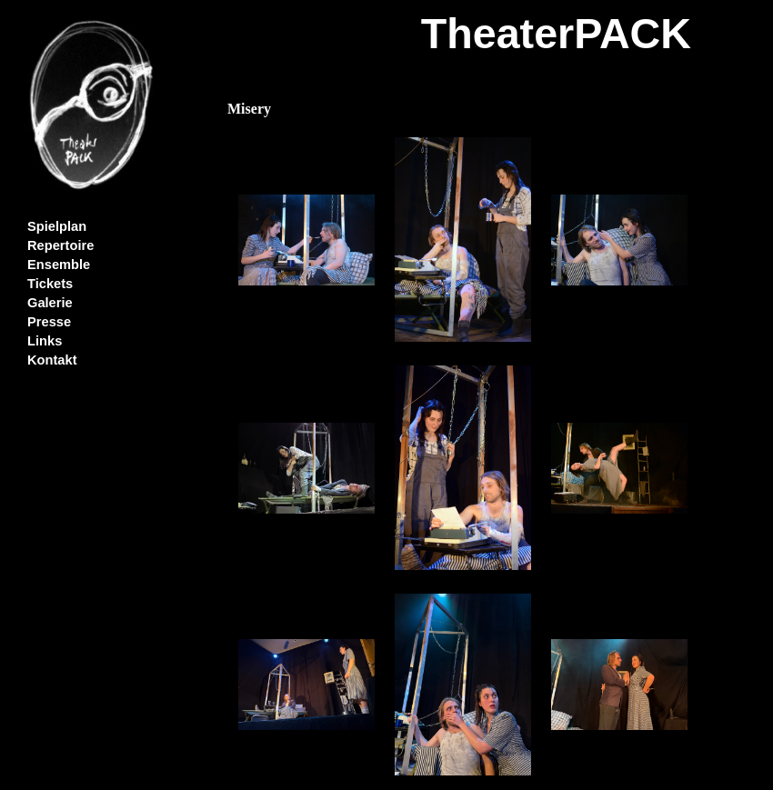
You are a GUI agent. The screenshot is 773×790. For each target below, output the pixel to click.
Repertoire (60, 245)
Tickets (50, 283)
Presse (49, 322)
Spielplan (56, 226)
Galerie (50, 302)
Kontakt (52, 360)
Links (44, 341)
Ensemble (58, 264)
